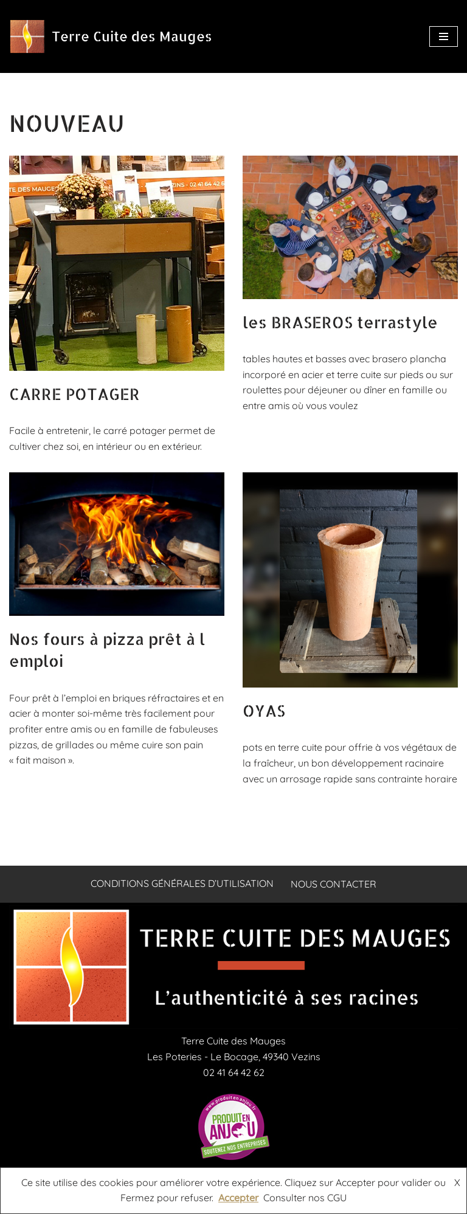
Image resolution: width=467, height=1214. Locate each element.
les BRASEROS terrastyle (340, 322)
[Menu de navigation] (443, 36)
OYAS (264, 710)
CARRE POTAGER (74, 394)
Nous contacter (334, 900)
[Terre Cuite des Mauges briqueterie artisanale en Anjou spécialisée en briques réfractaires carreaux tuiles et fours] (110, 36)
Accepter (238, 1198)
